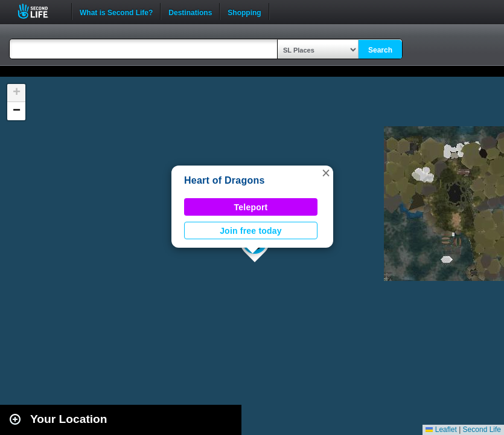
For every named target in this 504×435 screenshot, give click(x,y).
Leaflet (441, 429)
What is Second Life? (116, 11)
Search (380, 50)
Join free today (251, 231)
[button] (326, 173)
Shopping (244, 11)
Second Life (39, 11)
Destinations (190, 11)
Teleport (251, 207)
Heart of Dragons (224, 180)
